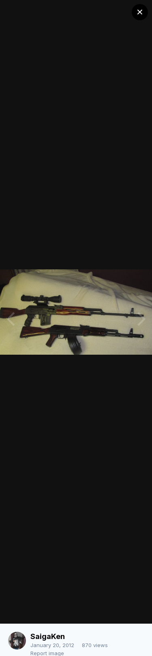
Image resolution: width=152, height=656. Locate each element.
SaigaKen (47, 636)
